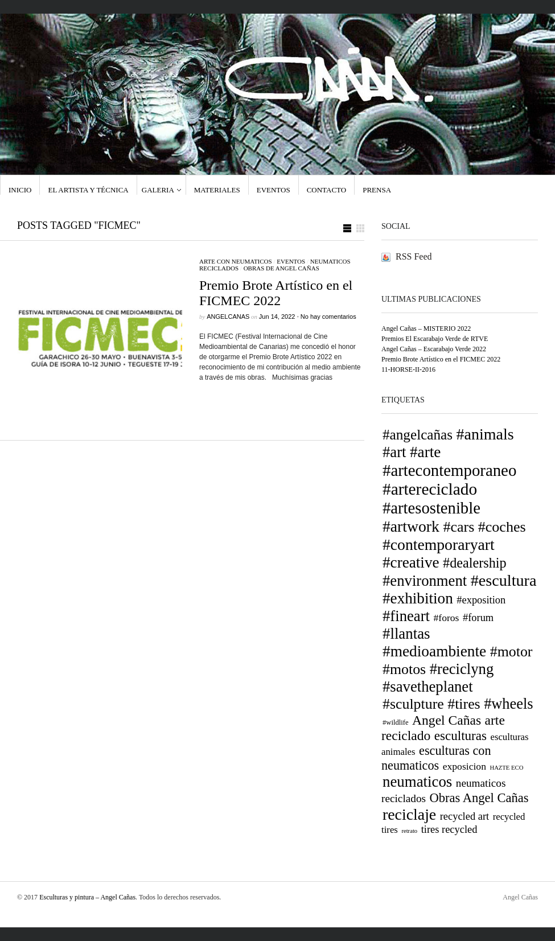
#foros (446, 617)
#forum (478, 617)
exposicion (464, 766)
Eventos (273, 190)
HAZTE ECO (506, 768)
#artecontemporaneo (449, 470)
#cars (458, 527)
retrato (409, 831)
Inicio (20, 190)
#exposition (481, 600)
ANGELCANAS (228, 316)
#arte (425, 452)
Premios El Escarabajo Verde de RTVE (434, 339)
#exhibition (418, 598)
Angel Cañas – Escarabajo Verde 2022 (433, 349)
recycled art (464, 816)
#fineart (406, 615)
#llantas (406, 633)
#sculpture (413, 704)
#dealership (475, 562)
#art (394, 452)
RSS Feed (414, 256)
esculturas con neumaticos (436, 757)
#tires (463, 704)
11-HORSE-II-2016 (408, 369)
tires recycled (449, 829)
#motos (404, 669)
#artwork (411, 526)
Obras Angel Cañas (479, 798)
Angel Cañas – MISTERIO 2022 (426, 328)
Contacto (327, 190)
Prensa (377, 190)
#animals (485, 434)
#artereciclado (430, 489)
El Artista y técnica (88, 190)
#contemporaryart (439, 544)
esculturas (460, 735)
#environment (425, 580)
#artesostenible (431, 508)
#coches (502, 527)
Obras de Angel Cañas (281, 268)
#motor (511, 651)
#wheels (508, 704)
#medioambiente (434, 651)
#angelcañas (418, 434)
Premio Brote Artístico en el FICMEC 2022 (275, 293)
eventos (291, 261)
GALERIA (158, 190)
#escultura (504, 580)
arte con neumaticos (235, 261)
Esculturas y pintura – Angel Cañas (87, 897)
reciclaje (409, 814)
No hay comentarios (328, 316)
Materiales (217, 190)
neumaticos (417, 781)
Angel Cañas (446, 720)
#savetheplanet (428, 686)
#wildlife (396, 722)
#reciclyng (462, 668)
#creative (411, 562)
